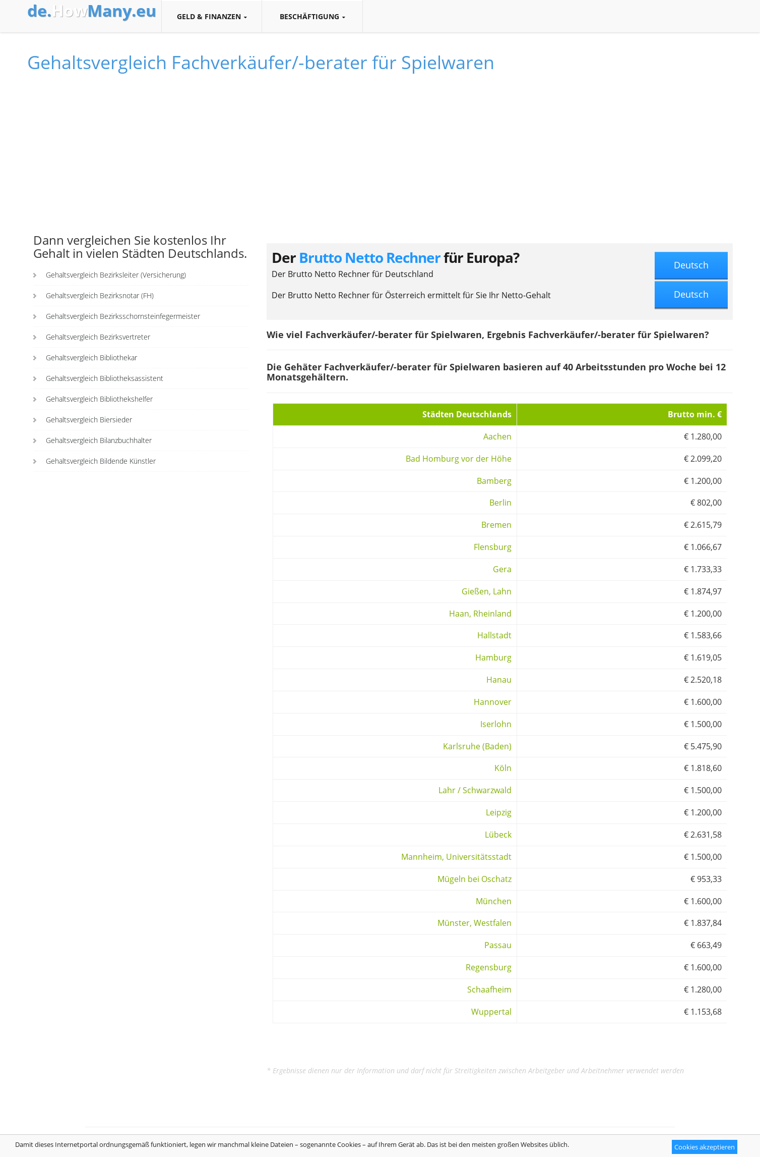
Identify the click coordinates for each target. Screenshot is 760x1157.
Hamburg (493, 657)
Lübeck (498, 834)
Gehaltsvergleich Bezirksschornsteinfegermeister (123, 316)
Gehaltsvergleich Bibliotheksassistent (104, 378)
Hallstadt (494, 635)
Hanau (499, 679)
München (494, 901)
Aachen (497, 436)
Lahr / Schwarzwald (475, 790)
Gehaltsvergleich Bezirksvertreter (98, 337)
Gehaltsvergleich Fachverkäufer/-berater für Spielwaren (260, 62)
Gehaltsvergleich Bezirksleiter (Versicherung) (116, 275)
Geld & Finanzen (212, 16)
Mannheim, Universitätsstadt (456, 856)
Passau (498, 945)
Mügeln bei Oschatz (474, 879)
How (91, 11)
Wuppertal (491, 1011)
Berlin (500, 502)
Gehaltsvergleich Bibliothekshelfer (99, 399)
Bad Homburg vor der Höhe (459, 458)
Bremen (496, 524)
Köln (503, 768)
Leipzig (499, 812)
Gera (502, 569)
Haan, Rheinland (480, 613)
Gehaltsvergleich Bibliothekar (91, 357)
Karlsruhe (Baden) (477, 746)
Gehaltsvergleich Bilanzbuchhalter (99, 440)
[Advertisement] (140, 158)
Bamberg (494, 480)
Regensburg (489, 967)
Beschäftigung (312, 16)
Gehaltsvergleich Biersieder (89, 419)
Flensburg (493, 547)
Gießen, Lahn (487, 591)
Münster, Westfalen (474, 922)
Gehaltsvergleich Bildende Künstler (101, 461)
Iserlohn (496, 724)
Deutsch (691, 265)
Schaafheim (489, 989)
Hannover (493, 701)
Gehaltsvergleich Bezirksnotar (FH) (100, 295)
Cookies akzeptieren (704, 1146)
